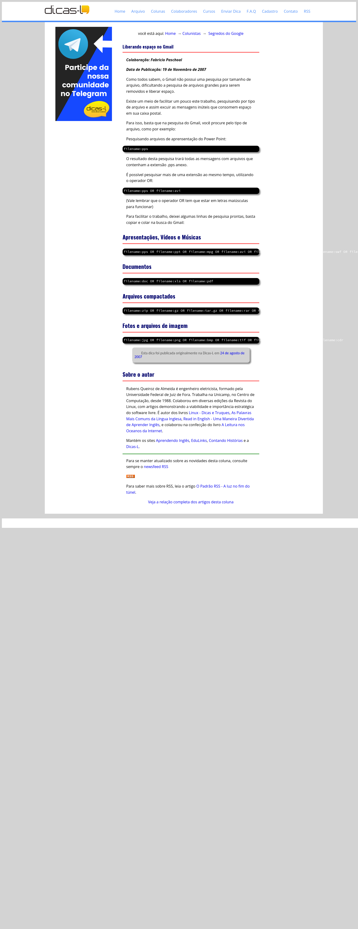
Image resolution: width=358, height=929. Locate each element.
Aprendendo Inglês (172, 440)
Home (120, 11)
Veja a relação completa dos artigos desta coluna (191, 502)
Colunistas (191, 33)
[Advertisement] (81, 166)
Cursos (209, 11)
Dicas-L (132, 446)
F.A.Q (251, 11)
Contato (291, 11)
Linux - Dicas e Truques (209, 412)
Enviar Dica (231, 11)
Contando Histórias (226, 440)
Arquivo (138, 11)
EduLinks (199, 440)
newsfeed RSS (156, 466)
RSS (307, 11)
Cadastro (270, 11)
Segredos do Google (225, 33)
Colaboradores (184, 11)
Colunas (158, 11)
